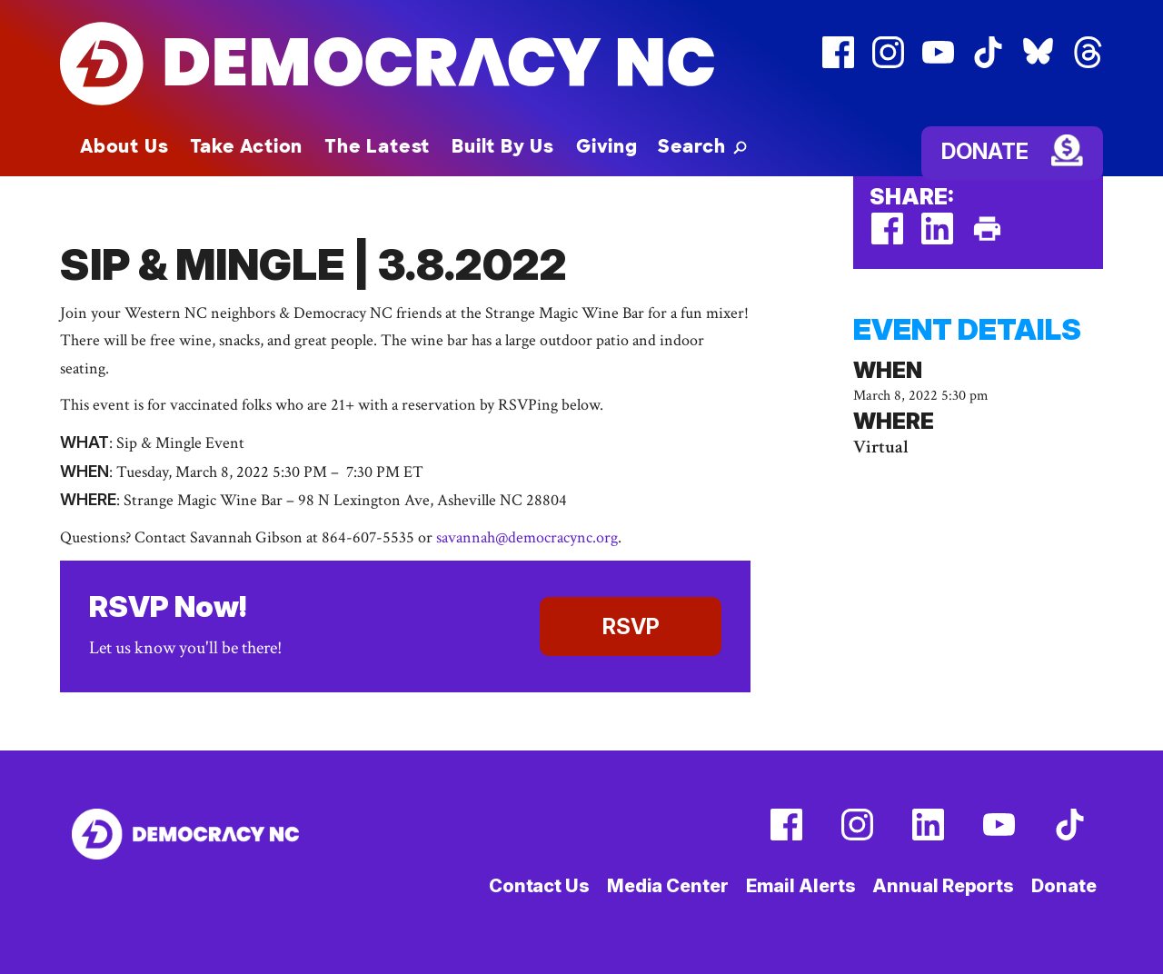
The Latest (377, 146)
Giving (607, 146)
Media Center (668, 886)
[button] (702, 146)
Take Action (246, 146)
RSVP (631, 626)
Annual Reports (943, 886)
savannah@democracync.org (527, 537)
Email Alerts (801, 886)
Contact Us (539, 886)
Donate (985, 151)
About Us (124, 146)
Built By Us (503, 146)
